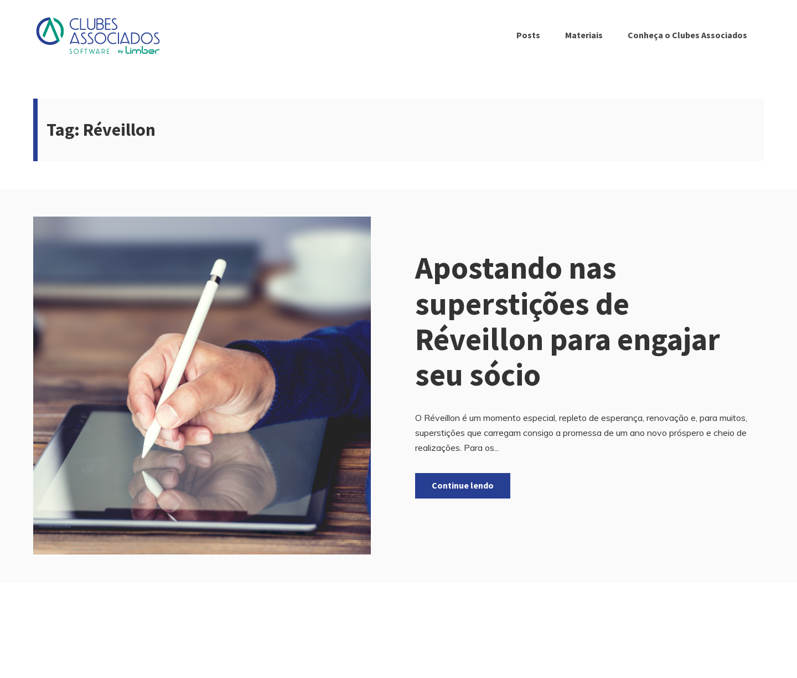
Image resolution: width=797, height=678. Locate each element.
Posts (528, 34)
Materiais (584, 34)
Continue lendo (463, 485)
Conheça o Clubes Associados (687, 34)
